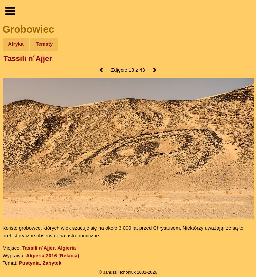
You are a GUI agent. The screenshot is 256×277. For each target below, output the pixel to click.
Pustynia (29, 263)
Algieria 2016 (41, 255)
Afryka (16, 44)
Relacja (69, 255)
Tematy (44, 44)
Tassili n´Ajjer (28, 58)
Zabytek (52, 263)
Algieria (66, 248)
